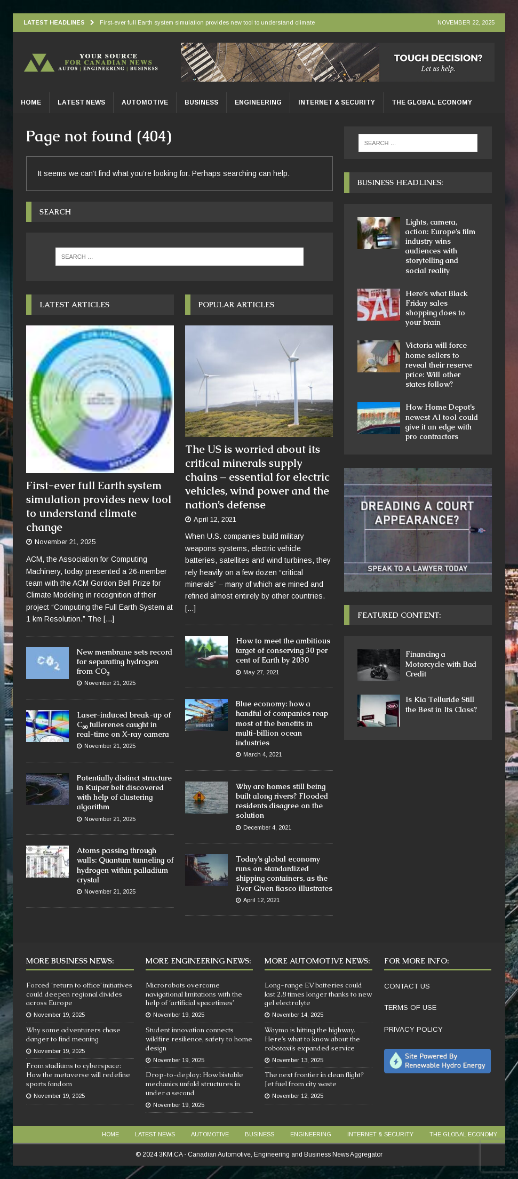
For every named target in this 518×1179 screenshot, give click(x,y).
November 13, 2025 (297, 1060)
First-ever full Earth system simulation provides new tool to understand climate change (98, 506)
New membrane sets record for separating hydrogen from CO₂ (124, 661)
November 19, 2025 (59, 1014)
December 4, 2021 (267, 827)
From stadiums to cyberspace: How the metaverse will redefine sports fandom (78, 1074)
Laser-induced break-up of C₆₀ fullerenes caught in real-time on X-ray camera (124, 724)
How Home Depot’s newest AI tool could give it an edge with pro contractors (441, 421)
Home (31, 102)
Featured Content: (399, 615)
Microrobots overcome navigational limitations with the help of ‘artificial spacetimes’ (194, 994)
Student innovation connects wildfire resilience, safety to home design (199, 1039)
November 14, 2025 (297, 1014)
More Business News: (70, 961)
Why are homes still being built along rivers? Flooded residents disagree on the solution (282, 801)
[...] (108, 619)
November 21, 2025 (65, 542)
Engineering (258, 102)
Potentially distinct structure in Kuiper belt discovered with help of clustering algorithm (124, 792)
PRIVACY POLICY (413, 1029)
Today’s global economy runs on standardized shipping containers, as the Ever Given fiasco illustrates (284, 873)
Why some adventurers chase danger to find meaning (73, 1034)
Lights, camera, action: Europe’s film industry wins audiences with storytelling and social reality (440, 246)
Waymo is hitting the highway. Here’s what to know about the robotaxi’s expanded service (312, 1039)
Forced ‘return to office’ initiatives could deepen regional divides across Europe (79, 994)
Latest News (81, 102)
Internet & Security (336, 102)
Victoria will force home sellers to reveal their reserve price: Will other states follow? (438, 364)
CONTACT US (407, 986)
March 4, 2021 (262, 754)
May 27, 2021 (261, 672)
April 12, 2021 (215, 519)
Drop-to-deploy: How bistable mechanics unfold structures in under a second (194, 1083)
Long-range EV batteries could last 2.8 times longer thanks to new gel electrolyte (318, 994)
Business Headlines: (400, 182)
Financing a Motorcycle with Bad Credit (440, 663)
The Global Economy (432, 102)
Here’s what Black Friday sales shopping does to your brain (436, 308)
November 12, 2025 (297, 1096)
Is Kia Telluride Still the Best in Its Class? (441, 704)
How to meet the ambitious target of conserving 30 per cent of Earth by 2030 (283, 650)
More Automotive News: (317, 961)
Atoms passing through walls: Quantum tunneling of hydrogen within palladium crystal (125, 865)
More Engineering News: (198, 961)
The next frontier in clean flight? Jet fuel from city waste (314, 1079)
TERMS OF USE (410, 1007)
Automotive (145, 102)
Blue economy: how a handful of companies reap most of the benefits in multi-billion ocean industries (282, 723)
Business (201, 102)
